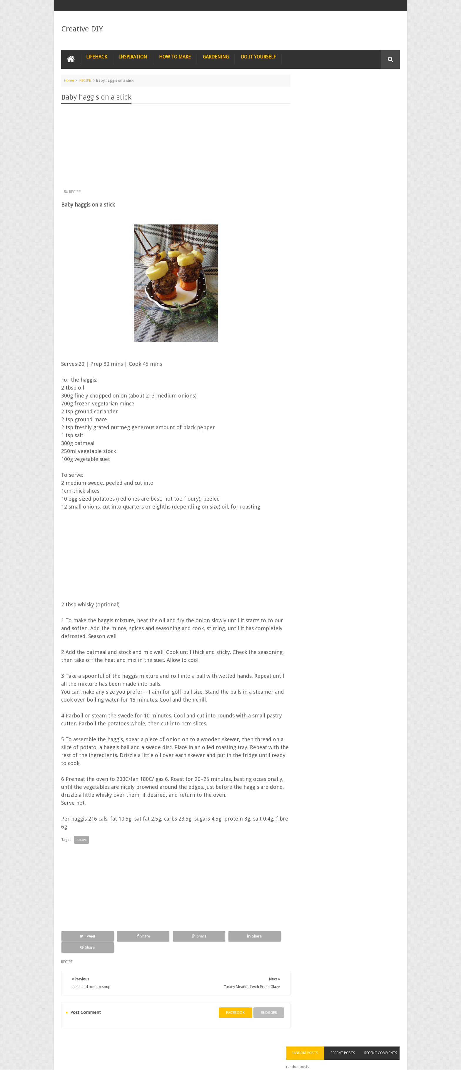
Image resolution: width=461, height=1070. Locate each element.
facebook (229, 1001)
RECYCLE (191, 1043)
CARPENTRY (354, 1043)
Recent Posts (349, 91)
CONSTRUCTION (291, 1043)
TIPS (240, 1043)
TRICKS (261, 1043)
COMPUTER (324, 1043)
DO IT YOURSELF (258, 56)
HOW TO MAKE (175, 56)
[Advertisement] (173, 147)
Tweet (82, 936)
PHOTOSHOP (138, 1043)
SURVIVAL (217, 1043)
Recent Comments (382, 91)
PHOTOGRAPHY (104, 1043)
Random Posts (315, 91)
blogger (263, 1001)
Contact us (385, 1043)
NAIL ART (73, 1043)
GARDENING (216, 56)
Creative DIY (82, 28)
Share (127, 936)
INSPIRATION (133, 56)
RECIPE (85, 80)
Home (69, 80)
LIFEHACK (96, 56)
